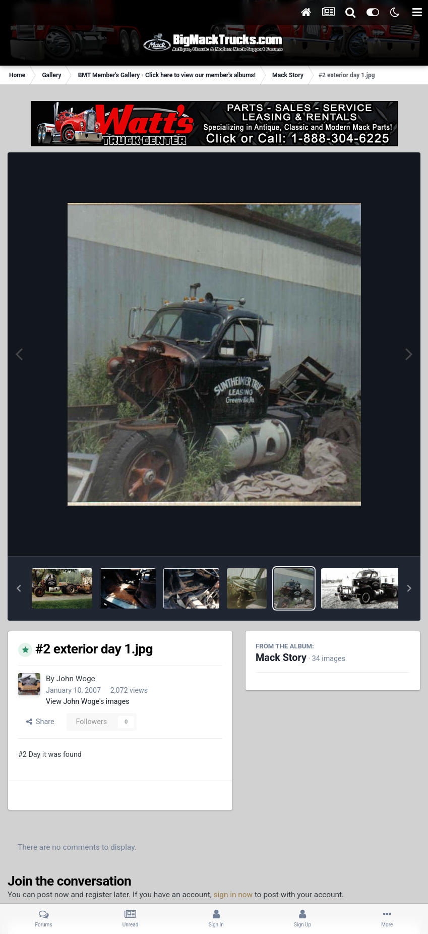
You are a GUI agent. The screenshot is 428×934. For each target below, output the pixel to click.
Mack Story (281, 658)
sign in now (233, 894)
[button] (19, 588)
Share (40, 722)
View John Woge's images (88, 701)
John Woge (75, 678)
